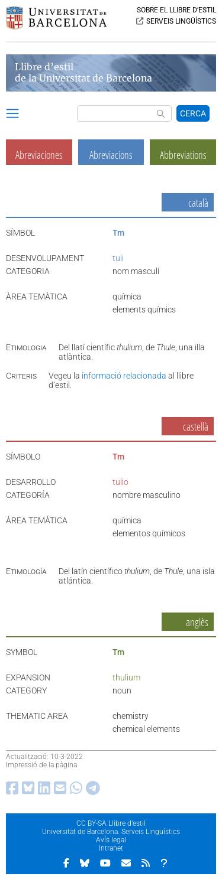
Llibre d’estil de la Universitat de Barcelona (83, 72)
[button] (12, 115)
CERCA (193, 113)
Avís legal (111, 840)
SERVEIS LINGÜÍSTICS (181, 21)
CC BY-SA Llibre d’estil (111, 823)
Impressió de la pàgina (41, 765)
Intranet (111, 848)
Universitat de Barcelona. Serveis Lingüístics (111, 832)
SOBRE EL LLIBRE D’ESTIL (176, 10)
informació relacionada (124, 375)
